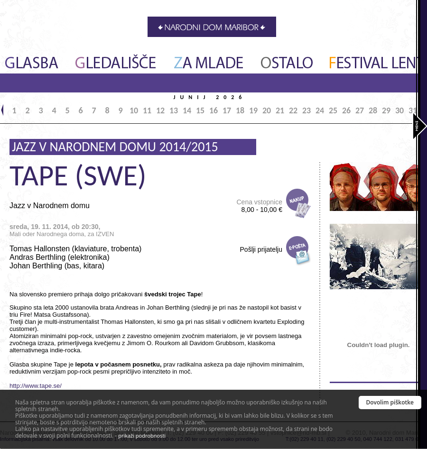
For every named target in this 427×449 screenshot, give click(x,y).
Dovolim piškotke (390, 402)
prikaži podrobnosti (142, 435)
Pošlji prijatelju (261, 249)
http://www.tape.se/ (35, 385)
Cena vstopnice (259, 205)
